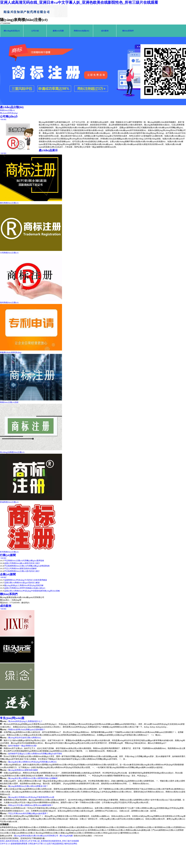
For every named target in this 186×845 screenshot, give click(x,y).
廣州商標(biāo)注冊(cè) (37, 830)
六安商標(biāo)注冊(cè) (116, 830)
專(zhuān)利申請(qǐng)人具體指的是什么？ (25, 721)
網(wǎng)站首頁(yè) (12, 31)
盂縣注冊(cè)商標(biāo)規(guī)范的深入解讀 (22, 583)
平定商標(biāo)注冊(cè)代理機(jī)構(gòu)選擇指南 (24, 561)
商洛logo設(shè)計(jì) (111, 833)
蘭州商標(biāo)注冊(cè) (129, 833)
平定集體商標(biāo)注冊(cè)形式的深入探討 (22, 571)
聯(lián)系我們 (128, 31)
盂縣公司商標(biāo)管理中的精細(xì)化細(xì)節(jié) (24, 588)
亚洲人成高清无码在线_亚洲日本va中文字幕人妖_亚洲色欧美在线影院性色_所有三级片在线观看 (79, 2)
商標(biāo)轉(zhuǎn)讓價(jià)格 (138, 830)
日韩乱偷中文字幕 (35, 844)
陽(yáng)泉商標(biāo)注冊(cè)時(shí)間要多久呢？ (28, 786)
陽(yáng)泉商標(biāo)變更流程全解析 (23, 770)
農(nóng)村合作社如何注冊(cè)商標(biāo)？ (24, 738)
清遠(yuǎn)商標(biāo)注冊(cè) (23, 833)
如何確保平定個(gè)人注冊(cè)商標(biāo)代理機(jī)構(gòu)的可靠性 (35, 754)
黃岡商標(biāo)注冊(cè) (93, 833)
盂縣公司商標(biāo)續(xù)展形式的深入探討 (22, 563)
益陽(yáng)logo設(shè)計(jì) (76, 830)
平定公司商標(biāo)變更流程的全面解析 (20, 568)
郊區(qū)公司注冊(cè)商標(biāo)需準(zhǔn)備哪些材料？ (30, 805)
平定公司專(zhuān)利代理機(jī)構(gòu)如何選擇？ (28, 813)
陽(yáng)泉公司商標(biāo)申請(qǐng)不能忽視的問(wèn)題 (31, 797)
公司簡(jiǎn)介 (9, 116)
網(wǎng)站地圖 (66, 836)
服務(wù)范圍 (58, 31)
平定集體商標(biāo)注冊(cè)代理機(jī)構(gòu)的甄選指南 (27, 566)
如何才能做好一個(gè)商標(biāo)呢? (22, 746)
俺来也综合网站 (70, 844)
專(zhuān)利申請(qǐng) (9, 113)
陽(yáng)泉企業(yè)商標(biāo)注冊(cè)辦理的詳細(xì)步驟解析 (33, 778)
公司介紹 (35, 31)
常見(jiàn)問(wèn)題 (12, 718)
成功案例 (104, 31)
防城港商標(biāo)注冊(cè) (106, 827)
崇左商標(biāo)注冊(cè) (125, 827)
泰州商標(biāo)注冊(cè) (163, 827)
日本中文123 (5, 844)
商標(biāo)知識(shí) (81, 31)
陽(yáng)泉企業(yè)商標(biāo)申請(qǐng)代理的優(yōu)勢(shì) (32, 762)
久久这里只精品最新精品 (53, 844)
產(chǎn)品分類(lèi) (12, 107)
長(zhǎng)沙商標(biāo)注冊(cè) (48, 833)
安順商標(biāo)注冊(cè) (67, 827)
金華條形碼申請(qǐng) (9, 827)
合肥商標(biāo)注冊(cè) (144, 827)
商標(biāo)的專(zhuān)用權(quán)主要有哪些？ (27, 729)
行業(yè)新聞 (8, 555)
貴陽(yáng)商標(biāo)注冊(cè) (72, 833)
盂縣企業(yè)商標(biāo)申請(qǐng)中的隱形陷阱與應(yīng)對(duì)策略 (32, 591)
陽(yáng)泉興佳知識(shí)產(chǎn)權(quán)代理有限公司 (36, 836)
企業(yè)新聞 (8, 574)
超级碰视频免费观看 (19, 844)
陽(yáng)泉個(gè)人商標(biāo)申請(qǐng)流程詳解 (23, 585)
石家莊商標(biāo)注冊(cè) (28, 827)
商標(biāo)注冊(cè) (7, 110)
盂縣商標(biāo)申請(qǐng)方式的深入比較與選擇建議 (25, 580)
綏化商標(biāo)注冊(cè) (86, 827)
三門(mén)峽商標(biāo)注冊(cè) (163, 830)
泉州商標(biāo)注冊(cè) (97, 830)
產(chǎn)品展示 (48, 150)
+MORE (3, 119)
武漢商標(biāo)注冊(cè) (48, 827)
